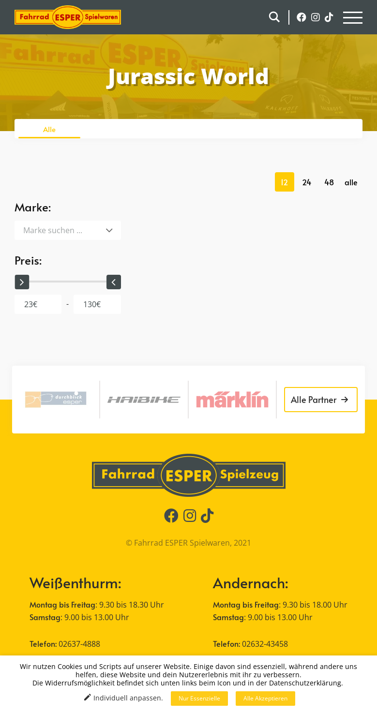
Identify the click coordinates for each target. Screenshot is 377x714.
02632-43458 (265, 644)
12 (284, 182)
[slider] (22, 282)
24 (306, 182)
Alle (49, 129)
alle (351, 182)
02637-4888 (79, 644)
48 (329, 182)
